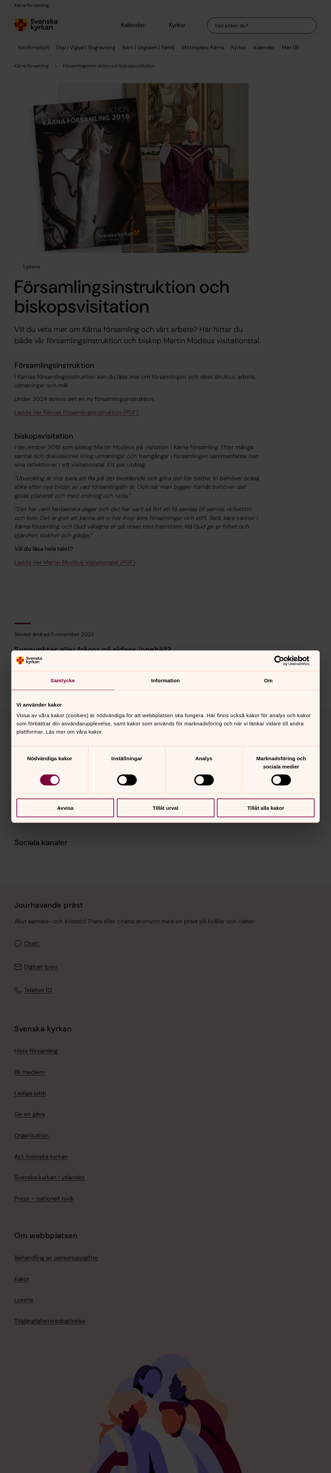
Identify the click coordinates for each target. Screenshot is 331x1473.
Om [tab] (268, 680)
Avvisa (65, 808)
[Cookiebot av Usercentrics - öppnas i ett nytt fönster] (285, 660)
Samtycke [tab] (63, 680)
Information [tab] (165, 680)
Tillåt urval (166, 808)
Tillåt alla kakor (265, 808)
